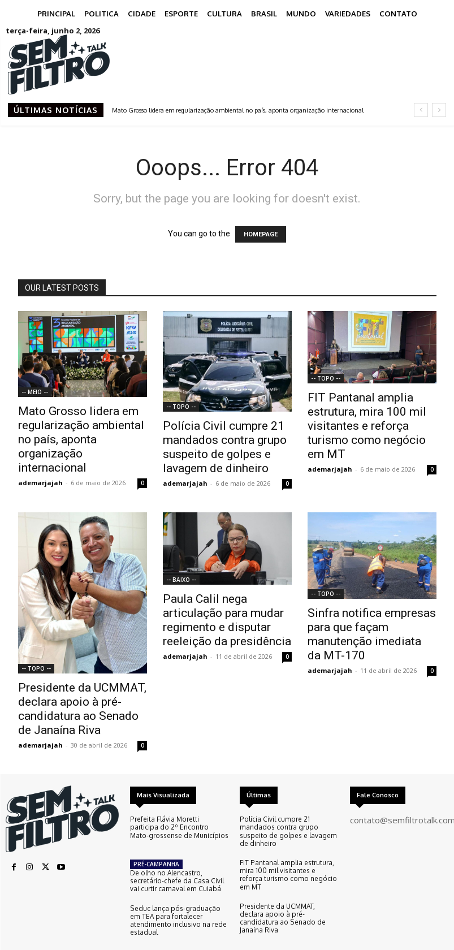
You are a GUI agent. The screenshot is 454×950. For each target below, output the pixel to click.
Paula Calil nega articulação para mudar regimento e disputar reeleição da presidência (227, 620)
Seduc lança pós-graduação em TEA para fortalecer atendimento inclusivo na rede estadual (179, 904)
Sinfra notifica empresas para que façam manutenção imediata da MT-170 (372, 634)
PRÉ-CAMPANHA (156, 855)
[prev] (421, 110)
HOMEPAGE (261, 234)
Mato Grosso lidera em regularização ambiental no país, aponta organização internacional (238, 110)
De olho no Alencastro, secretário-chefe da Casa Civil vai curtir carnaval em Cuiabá (176, 871)
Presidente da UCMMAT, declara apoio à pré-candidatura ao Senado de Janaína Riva (82, 709)
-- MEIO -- (34, 392)
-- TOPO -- (181, 407)
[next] (439, 110)
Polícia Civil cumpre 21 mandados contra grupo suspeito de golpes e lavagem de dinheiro (225, 447)
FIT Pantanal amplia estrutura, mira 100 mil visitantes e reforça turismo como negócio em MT (367, 426)
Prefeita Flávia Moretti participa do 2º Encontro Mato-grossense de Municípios (178, 826)
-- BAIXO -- (181, 580)
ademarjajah (40, 482)
